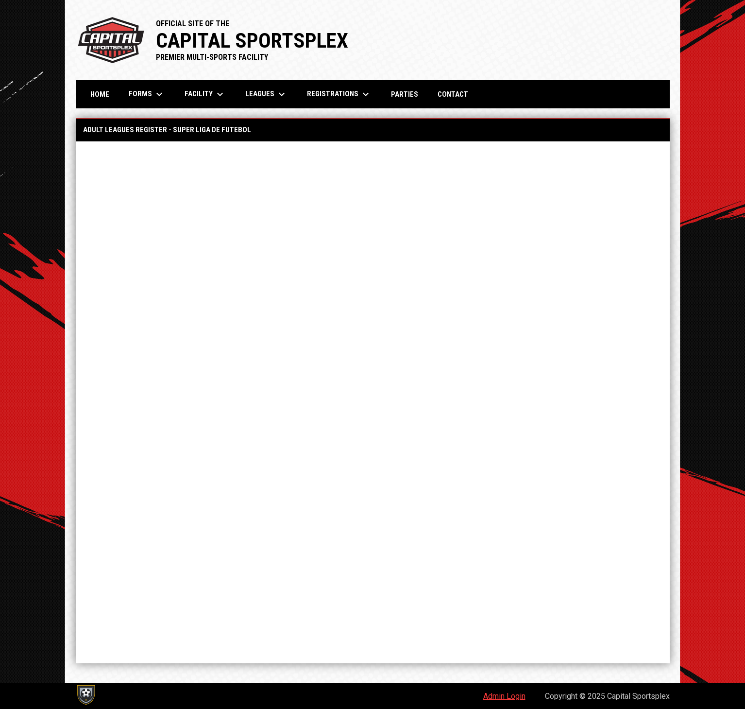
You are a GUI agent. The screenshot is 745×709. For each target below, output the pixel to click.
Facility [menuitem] (205, 94)
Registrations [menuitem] (339, 94)
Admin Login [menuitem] (504, 696)
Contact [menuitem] (453, 94)
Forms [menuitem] (147, 94)
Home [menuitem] (99, 94)
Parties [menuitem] (404, 94)
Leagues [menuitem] (266, 94)
